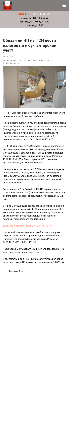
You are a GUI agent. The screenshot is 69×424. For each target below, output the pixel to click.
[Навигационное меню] (64, 5)
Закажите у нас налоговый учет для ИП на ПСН (28, 225)
